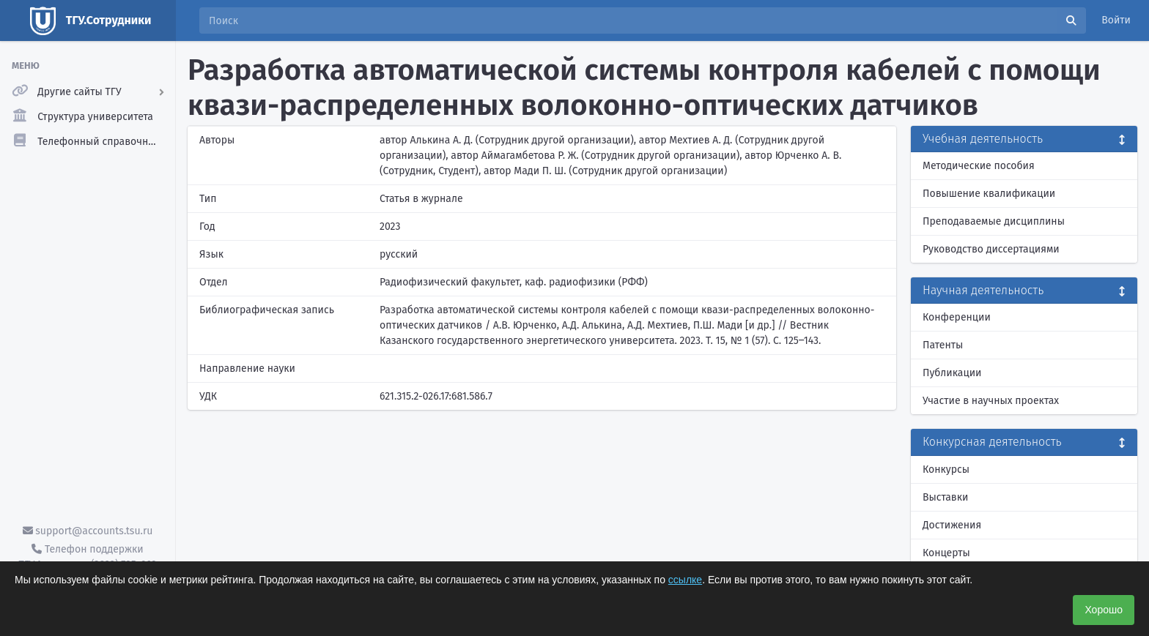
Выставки (945, 497)
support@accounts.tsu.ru (88, 531)
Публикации (952, 373)
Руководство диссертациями (991, 249)
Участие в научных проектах (991, 400)
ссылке (685, 580)
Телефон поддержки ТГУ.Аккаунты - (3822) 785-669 (87, 557)
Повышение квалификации (989, 193)
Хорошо (1104, 610)
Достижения (952, 525)
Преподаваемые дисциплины (994, 221)
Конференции (957, 317)
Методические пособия (979, 166)
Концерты (946, 553)
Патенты (943, 345)
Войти (1116, 20)
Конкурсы (946, 469)
